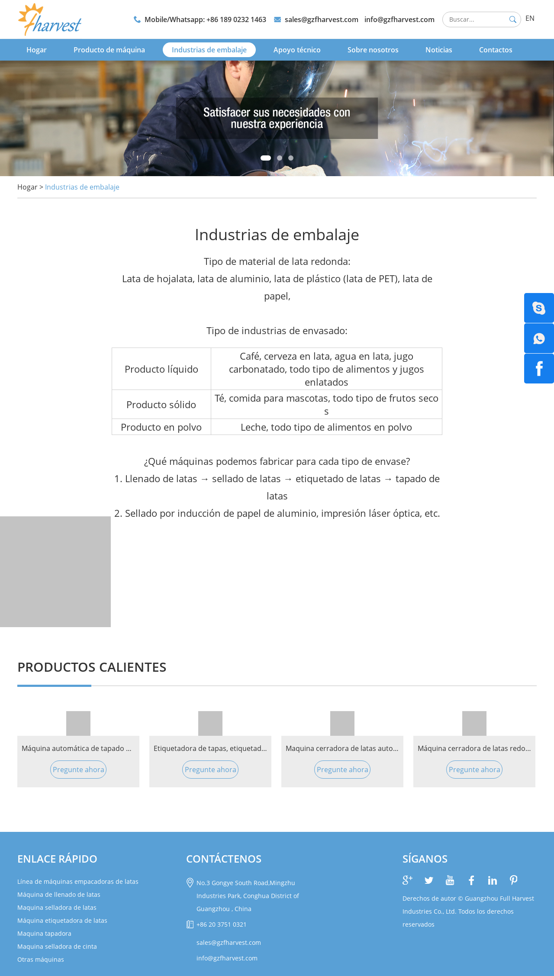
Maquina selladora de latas (57, 907)
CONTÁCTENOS (223, 858)
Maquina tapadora (44, 933)
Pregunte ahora (78, 769)
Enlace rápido (57, 858)
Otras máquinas (40, 959)
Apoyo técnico (297, 50)
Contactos (495, 50)
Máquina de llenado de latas (58, 894)
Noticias (438, 50)
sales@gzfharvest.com (321, 19)
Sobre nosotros (373, 50)
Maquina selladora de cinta (57, 946)
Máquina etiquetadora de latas (62, 920)
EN (530, 18)
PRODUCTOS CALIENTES (92, 667)
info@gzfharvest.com (399, 19)
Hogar (36, 50)
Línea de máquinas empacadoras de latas (77, 881)
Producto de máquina (109, 50)
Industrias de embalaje (209, 50)
